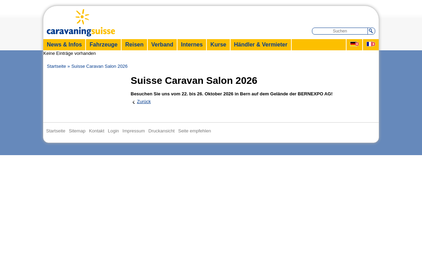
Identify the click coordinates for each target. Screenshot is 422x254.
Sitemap (77, 130)
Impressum (134, 130)
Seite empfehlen (194, 130)
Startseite (56, 66)
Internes (192, 45)
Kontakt (96, 130)
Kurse (218, 45)
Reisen (134, 45)
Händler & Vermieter (261, 45)
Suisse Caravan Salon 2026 (99, 66)
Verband (162, 45)
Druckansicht (161, 130)
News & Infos (64, 45)
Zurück (144, 101)
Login (113, 130)
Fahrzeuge (103, 45)
